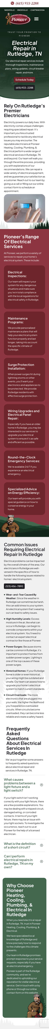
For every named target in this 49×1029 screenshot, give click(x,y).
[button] (36, 18)
